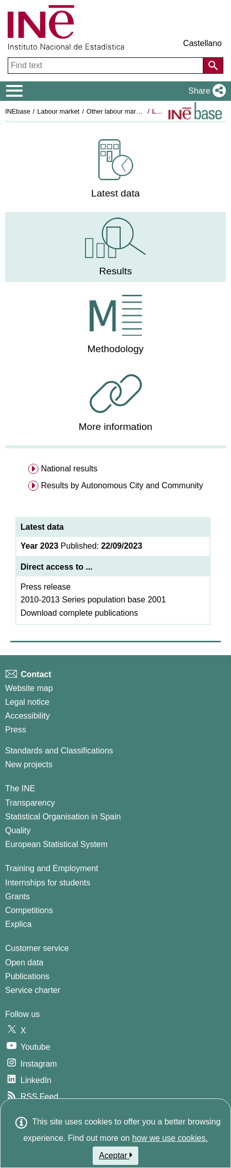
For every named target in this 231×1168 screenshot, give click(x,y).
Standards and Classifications (59, 750)
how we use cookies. (170, 1138)
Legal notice (27, 702)
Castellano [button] (202, 43)
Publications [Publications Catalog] (27, 976)
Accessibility (27, 715)
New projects (28, 764)
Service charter (32, 990)
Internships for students (47, 882)
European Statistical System (56, 844)
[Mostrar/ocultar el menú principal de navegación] (14, 91)
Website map (29, 688)
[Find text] (106, 65)
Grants (17, 896)
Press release (45, 586)
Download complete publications (79, 613)
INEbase (17, 111)
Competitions (29, 910)
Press (15, 729)
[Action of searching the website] (213, 65)
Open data (24, 962)
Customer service (37, 948)
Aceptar (115, 1155)
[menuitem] (115, 169)
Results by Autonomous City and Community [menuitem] (122, 485)
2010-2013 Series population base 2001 (93, 599)
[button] (205, 91)
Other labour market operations (132, 111)
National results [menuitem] (69, 468)
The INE (20, 788)
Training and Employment (51, 868)
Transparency (30, 802)
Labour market (58, 111)
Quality (18, 830)
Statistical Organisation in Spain (63, 816)
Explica (18, 924)
